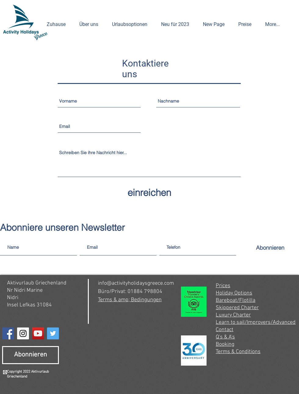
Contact (224, 330)
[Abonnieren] (270, 247)
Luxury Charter (233, 315)
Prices (223, 286)
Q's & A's (225, 337)
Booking (225, 344)
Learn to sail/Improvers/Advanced (256, 322)
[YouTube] (38, 333)
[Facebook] (8, 333)
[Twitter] (53, 333)
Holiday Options (234, 293)
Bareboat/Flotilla (235, 300)
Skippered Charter (237, 308)
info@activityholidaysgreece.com (136, 283)
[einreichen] (149, 192)
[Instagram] (23, 333)
